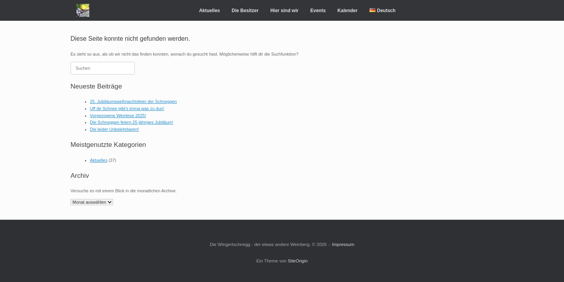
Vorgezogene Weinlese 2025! (118, 115)
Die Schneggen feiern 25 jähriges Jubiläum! (132, 122)
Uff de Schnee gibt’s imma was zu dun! (127, 108)
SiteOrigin (298, 260)
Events (317, 10)
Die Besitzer (244, 10)
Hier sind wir (284, 10)
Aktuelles (209, 10)
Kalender (348, 10)
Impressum (343, 244)
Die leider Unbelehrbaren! (114, 129)
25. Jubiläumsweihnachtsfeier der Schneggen (133, 101)
